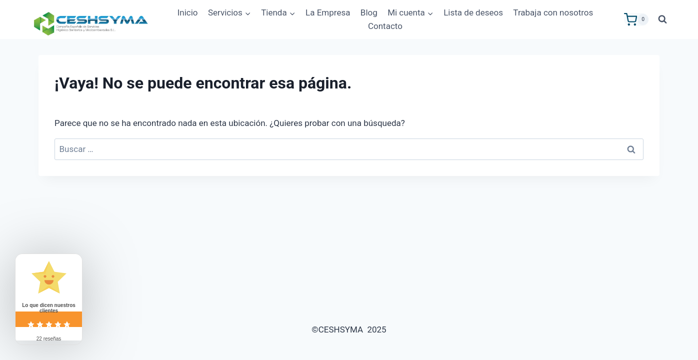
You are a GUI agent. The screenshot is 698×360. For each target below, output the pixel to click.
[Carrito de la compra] (636, 19)
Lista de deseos (473, 13)
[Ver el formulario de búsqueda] (663, 19)
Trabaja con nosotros (553, 13)
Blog (369, 13)
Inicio (188, 13)
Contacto (385, 26)
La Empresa (328, 13)
